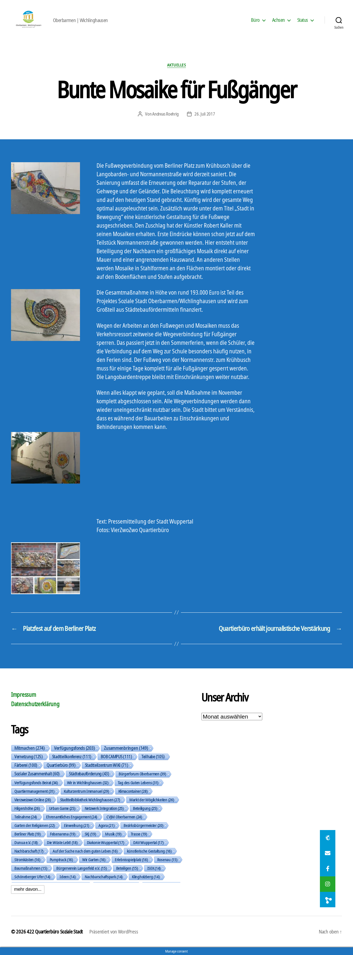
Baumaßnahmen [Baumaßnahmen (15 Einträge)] (30, 868)
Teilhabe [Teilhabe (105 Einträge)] (153, 757)
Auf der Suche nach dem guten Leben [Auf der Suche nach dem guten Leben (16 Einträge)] (85, 851)
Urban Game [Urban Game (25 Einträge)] (62, 808)
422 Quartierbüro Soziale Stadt (55, 931)
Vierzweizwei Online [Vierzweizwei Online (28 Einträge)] (32, 799)
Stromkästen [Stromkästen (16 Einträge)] (27, 859)
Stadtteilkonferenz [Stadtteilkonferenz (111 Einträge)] (72, 757)
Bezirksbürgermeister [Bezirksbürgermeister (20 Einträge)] (143, 825)
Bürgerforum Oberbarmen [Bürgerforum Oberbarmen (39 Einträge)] (142, 774)
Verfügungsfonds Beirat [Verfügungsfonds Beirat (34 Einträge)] (36, 782)
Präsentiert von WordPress (113, 931)
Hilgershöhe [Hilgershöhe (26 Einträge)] (27, 808)
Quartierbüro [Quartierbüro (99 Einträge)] (61, 765)
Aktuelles (176, 65)
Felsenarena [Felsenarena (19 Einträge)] (62, 834)
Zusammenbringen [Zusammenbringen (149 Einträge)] (126, 748)
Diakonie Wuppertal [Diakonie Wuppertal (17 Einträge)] (105, 842)
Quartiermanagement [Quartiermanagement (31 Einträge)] (34, 791)
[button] (327, 899)
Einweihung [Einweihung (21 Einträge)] (76, 825)
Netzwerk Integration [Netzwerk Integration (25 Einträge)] (104, 808)
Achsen (278, 20)
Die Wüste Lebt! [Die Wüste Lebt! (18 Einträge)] (62, 842)
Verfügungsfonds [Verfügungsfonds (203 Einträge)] (74, 748)
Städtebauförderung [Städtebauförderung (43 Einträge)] (89, 774)
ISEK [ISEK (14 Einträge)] (154, 868)
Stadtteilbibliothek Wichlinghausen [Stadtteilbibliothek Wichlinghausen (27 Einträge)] (90, 799)
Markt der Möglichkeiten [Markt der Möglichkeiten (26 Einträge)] (151, 799)
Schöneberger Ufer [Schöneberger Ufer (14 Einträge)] (32, 876)
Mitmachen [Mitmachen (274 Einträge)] (29, 748)
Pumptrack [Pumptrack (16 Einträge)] (61, 859)
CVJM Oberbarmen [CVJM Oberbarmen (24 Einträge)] (124, 817)
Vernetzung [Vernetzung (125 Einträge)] (28, 757)
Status (302, 20)
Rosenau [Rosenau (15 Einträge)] (167, 859)
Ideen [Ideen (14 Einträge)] (67, 876)
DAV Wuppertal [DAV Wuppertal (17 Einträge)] (148, 842)
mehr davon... (27, 889)
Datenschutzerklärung (35, 704)
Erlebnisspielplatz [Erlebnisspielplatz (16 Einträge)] (131, 859)
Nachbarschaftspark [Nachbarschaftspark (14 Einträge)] (103, 876)
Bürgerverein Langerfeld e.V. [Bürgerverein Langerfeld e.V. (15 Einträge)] (81, 868)
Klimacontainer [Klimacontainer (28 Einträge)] (133, 791)
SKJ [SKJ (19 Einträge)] (90, 834)
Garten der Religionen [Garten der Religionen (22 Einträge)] (34, 825)
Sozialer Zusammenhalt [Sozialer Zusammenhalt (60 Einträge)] (37, 774)
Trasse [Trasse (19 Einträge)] (139, 834)
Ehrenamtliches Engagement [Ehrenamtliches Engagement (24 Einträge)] (71, 817)
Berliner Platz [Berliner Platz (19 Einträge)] (27, 834)
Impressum (23, 694)
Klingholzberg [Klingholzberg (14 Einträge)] (145, 876)
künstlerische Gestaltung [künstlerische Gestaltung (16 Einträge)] (149, 851)
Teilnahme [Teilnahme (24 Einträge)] (25, 817)
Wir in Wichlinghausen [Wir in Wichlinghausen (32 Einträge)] (87, 782)
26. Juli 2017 (204, 114)
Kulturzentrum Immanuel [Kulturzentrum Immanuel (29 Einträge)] (86, 791)
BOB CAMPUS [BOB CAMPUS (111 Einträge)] (116, 757)
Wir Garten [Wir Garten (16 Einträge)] (93, 859)
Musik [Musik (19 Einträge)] (113, 834)
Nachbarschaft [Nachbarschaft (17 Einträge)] (28, 851)
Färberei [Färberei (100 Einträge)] (25, 765)
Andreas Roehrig (165, 114)
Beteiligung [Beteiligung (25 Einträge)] (145, 808)
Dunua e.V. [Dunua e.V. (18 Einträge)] (26, 842)
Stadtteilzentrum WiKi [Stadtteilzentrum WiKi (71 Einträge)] (106, 765)
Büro (255, 20)
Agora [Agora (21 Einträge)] (106, 825)
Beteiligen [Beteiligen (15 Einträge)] (127, 868)
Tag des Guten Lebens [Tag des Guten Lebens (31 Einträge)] (138, 782)
